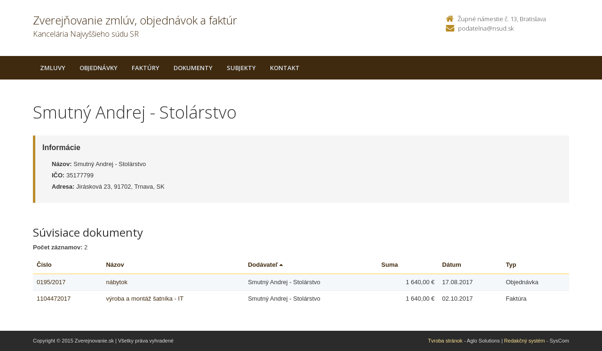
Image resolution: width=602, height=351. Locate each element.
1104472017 (54, 298)
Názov (115, 264)
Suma (389, 264)
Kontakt (285, 68)
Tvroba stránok (445, 340)
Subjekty (241, 68)
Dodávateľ (265, 264)
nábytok (116, 282)
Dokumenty (193, 68)
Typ (511, 264)
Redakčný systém (524, 340)
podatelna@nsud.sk (486, 28)
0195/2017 (51, 282)
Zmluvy (52, 68)
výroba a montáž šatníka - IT (144, 298)
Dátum (451, 264)
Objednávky (98, 68)
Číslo (44, 264)
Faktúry (145, 68)
